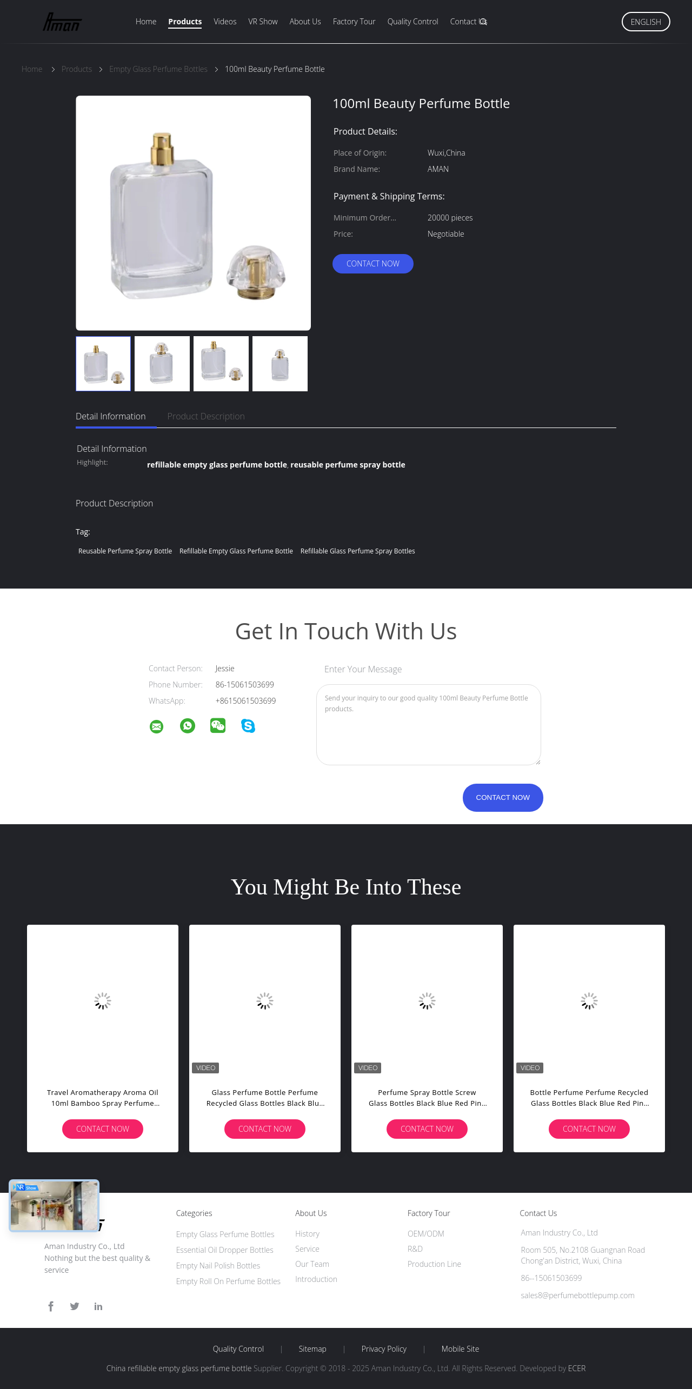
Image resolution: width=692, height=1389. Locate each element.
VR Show (262, 21)
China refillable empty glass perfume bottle (179, 1368)
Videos (225, 21)
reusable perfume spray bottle (125, 551)
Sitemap (313, 1349)
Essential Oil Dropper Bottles (225, 1250)
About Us (305, 21)
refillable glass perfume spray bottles (358, 551)
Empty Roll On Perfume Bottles (228, 1281)
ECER (576, 1368)
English (646, 22)
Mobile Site (460, 1349)
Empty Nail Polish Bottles (218, 1265)
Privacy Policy (384, 1349)
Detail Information (111, 416)
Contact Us (469, 21)
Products (185, 21)
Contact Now (373, 263)
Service (307, 1249)
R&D (415, 1249)
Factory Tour (354, 21)
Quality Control (413, 21)
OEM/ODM (426, 1233)
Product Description (206, 416)
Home (146, 21)
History (307, 1233)
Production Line (434, 1264)
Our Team (312, 1264)
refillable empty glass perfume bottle (236, 551)
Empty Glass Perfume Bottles (225, 1234)
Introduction (316, 1279)
